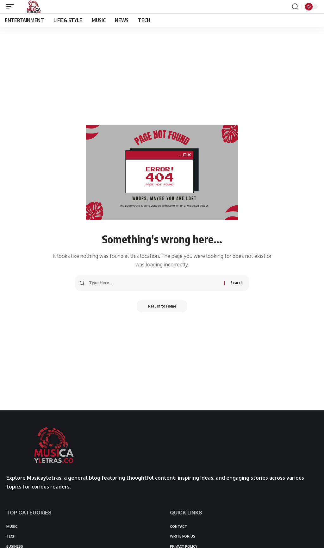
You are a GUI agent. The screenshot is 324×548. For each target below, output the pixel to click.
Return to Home (162, 306)
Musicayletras (44, 478)
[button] (11, 6)
